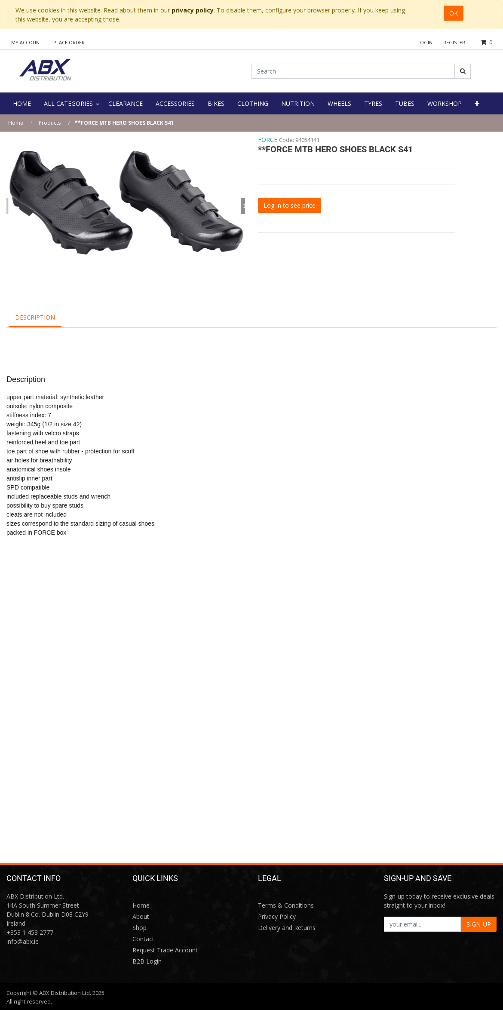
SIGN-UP (478, 924)
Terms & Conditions (286, 905)
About (140, 916)
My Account (27, 42)
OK (453, 13)
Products (50, 122)
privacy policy (193, 10)
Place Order (69, 42)
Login (424, 42)
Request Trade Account (165, 950)
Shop (139, 928)
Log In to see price (290, 205)
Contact (143, 939)
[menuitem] (21, 103)
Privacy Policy (277, 916)
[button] (477, 103)
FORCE (267, 139)
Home (15, 122)
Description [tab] (35, 317)
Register (454, 42)
